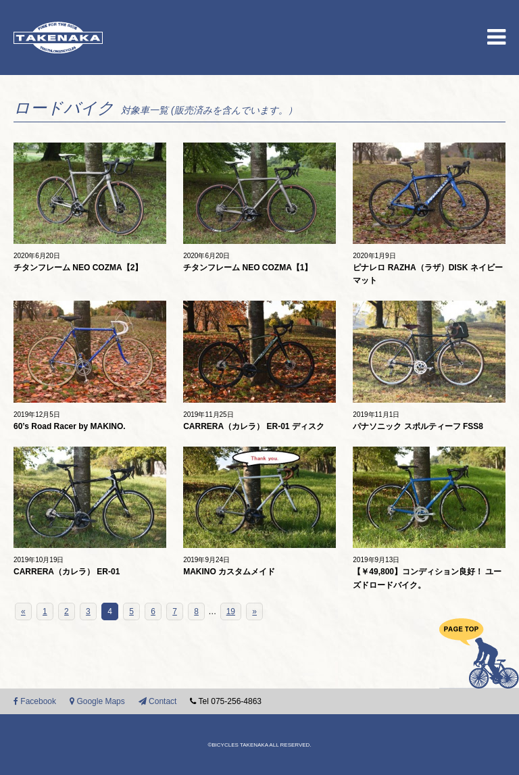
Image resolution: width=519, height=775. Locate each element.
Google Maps (97, 701)
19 (230, 611)
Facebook (35, 701)
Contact (158, 701)
